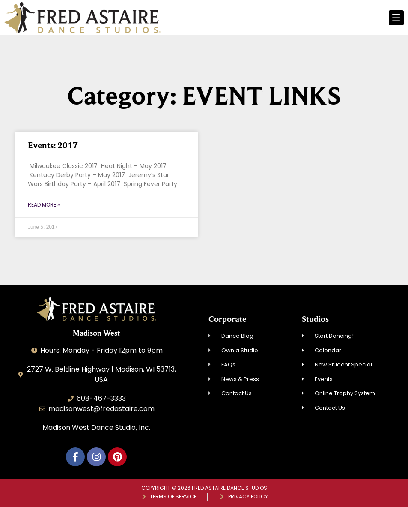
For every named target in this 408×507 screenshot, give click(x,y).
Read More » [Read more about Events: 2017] (44, 204)
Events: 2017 (53, 145)
